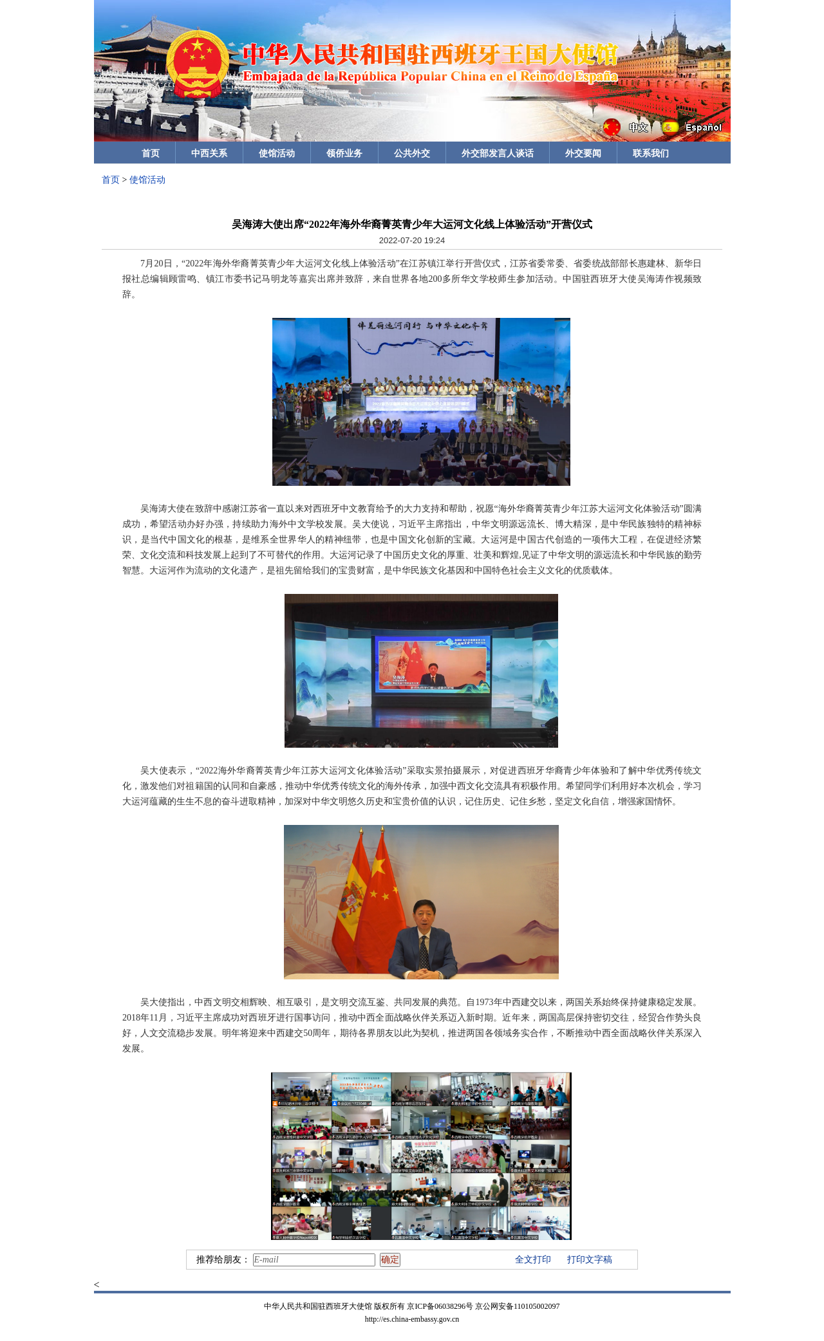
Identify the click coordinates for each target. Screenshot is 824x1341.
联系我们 (651, 153)
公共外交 (412, 153)
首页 (151, 153)
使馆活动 (277, 153)
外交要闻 (583, 153)
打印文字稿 (589, 1259)
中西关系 (209, 153)
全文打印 (533, 1259)
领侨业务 (344, 153)
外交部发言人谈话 (498, 153)
